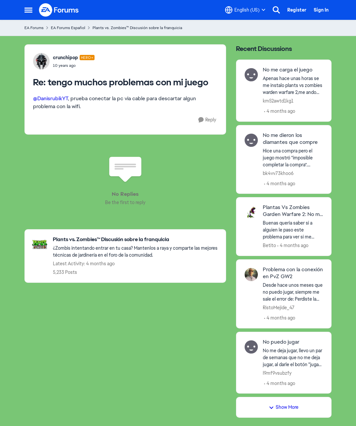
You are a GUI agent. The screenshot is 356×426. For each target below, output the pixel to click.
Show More (283, 407)
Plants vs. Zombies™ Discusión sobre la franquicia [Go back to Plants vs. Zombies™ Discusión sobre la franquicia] (137, 27)
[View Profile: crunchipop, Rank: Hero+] (41, 61)
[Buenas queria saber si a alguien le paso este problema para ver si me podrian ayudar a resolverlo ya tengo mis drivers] (293, 230)
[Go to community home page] (59, 10)
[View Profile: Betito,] (251, 212)
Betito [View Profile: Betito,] (269, 245)
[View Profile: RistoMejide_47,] (251, 274)
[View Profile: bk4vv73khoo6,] (251, 140)
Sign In (321, 10)
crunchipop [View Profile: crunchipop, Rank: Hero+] (65, 58)
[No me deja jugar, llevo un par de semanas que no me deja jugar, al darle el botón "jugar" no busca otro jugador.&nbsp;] (293, 357)
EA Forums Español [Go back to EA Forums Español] (68, 27)
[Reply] (207, 119)
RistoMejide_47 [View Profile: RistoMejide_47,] (279, 308)
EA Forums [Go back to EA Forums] (34, 27)
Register (296, 10)
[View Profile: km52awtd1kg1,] (251, 74)
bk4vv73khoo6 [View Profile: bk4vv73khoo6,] (278, 173)
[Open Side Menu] (28, 10)
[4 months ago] (279, 111)
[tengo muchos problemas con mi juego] (74, 65)
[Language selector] (245, 10)
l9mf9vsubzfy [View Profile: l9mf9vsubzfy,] (277, 373)
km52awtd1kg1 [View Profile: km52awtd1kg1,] (278, 101)
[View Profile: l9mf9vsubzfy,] (251, 347)
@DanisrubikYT (50, 98)
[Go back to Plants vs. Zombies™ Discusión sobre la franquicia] (136, 239)
